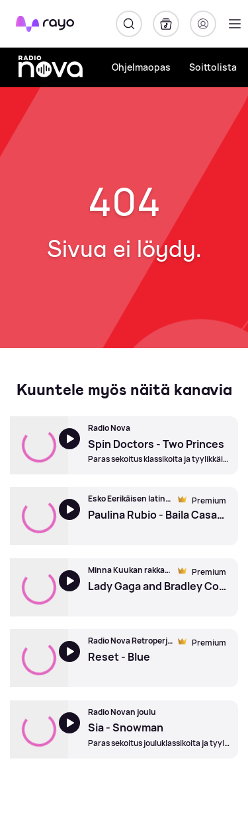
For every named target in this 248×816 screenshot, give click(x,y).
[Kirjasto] (166, 24)
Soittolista (213, 67)
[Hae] (129, 24)
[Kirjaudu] (203, 24)
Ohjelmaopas (141, 67)
